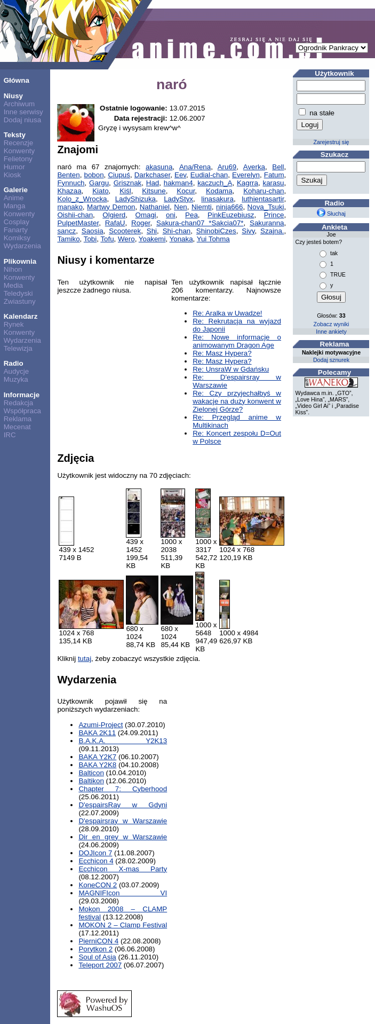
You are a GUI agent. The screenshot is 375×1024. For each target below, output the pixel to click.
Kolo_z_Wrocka (82, 199)
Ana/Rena (195, 167)
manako (69, 207)
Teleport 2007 (100, 965)
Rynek (14, 324)
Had (152, 183)
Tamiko (68, 239)
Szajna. (272, 231)
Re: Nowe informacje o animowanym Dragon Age (237, 341)
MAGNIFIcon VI (122, 893)
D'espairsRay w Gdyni (122, 805)
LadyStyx (178, 199)
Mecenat (17, 427)
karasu (273, 183)
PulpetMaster (78, 223)
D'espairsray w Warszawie (122, 821)
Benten (68, 175)
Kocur (186, 191)
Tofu (107, 239)
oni (170, 215)
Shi (152, 231)
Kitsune (153, 191)
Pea (191, 215)
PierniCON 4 (98, 941)
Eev (180, 175)
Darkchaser (152, 175)
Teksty (15, 135)
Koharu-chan (263, 191)
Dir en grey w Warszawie (122, 837)
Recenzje (19, 143)
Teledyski (18, 293)
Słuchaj (331, 213)
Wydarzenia (22, 246)
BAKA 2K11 (97, 733)
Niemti (202, 207)
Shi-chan (177, 231)
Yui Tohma (213, 239)
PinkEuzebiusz (231, 215)
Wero (126, 239)
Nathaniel (155, 207)
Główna (16, 80)
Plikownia (20, 261)
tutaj (84, 659)
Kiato (100, 191)
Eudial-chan (209, 175)
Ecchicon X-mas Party (122, 869)
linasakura (217, 199)
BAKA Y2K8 (97, 765)
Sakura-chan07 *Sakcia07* (199, 223)
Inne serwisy (23, 112)
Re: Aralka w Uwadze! (227, 313)
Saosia (92, 231)
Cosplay (16, 222)
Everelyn (246, 175)
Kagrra (247, 183)
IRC (10, 435)
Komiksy (17, 238)
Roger (140, 223)
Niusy (13, 96)
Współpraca (22, 411)
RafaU (115, 223)
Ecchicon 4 (95, 861)
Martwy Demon (111, 207)
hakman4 (178, 183)
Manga (15, 206)
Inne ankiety (331, 331)
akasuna (159, 167)
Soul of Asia (97, 957)
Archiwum (19, 104)
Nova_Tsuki (266, 207)
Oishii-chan (75, 215)
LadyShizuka (135, 199)
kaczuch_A (214, 183)
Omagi (145, 215)
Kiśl (125, 191)
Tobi (90, 239)
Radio (13, 363)
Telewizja (18, 348)
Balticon (90, 773)
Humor (14, 167)
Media (13, 285)
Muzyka (16, 379)
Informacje (21, 395)
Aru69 (227, 167)
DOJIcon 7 (95, 853)
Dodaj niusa (22, 120)
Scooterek (125, 231)
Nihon (13, 269)
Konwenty (19, 151)
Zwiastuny (20, 301)
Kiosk (12, 175)
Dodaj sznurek (331, 360)
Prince (274, 215)
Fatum (274, 175)
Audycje (16, 371)
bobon (93, 175)
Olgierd (113, 215)
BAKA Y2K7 (97, 757)
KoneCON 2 (97, 885)
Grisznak (128, 183)
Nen (180, 207)
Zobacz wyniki (331, 324)
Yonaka (181, 239)
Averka (254, 167)
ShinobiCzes (216, 231)
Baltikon (90, 781)
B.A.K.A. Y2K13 (122, 741)
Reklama (18, 419)
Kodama (219, 191)
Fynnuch (70, 183)
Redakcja (19, 403)
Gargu (99, 183)
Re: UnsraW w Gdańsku (231, 369)
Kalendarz (21, 316)
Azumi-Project (100, 725)
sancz (66, 231)
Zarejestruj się (331, 142)
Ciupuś (119, 175)
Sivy (248, 231)
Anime (14, 198)
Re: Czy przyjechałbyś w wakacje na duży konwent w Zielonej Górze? (237, 401)
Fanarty (16, 230)
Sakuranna (267, 223)
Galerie (16, 190)
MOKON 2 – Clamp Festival (122, 925)
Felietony (18, 159)
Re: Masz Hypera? (222, 353)
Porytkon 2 (95, 949)
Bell (278, 167)
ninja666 (229, 207)
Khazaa (69, 191)
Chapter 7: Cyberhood (122, 789)
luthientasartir (263, 199)
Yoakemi (152, 239)
